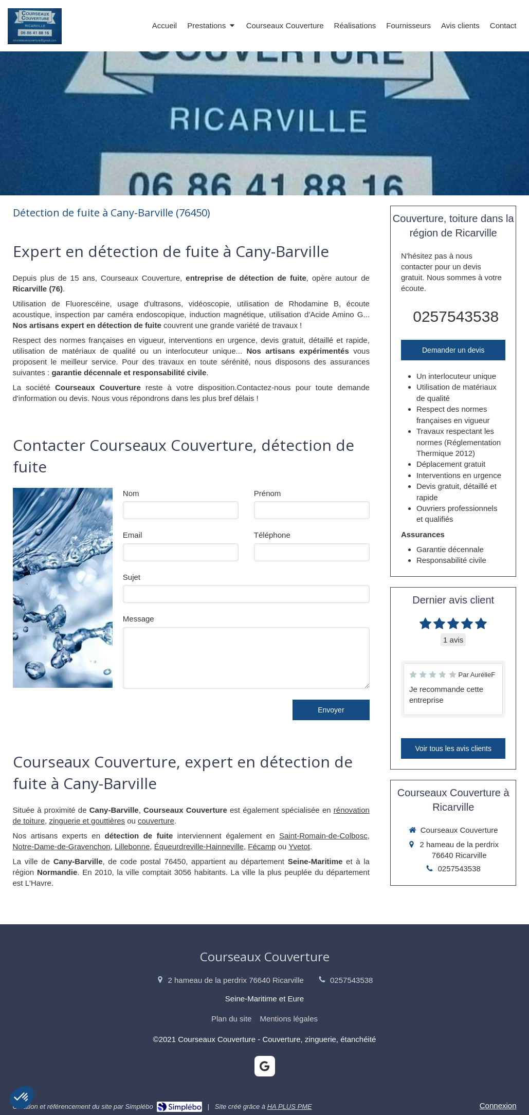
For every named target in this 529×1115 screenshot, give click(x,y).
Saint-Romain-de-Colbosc (323, 835)
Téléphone (272, 535)
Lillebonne (132, 846)
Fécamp (262, 846)
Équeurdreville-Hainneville (199, 846)
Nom (131, 493)
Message (138, 618)
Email (132, 535)
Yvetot (299, 846)
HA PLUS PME (289, 1106)
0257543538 (456, 316)
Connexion (498, 1105)
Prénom (267, 493)
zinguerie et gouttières (87, 820)
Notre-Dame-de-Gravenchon (62, 846)
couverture (156, 820)
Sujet (131, 577)
